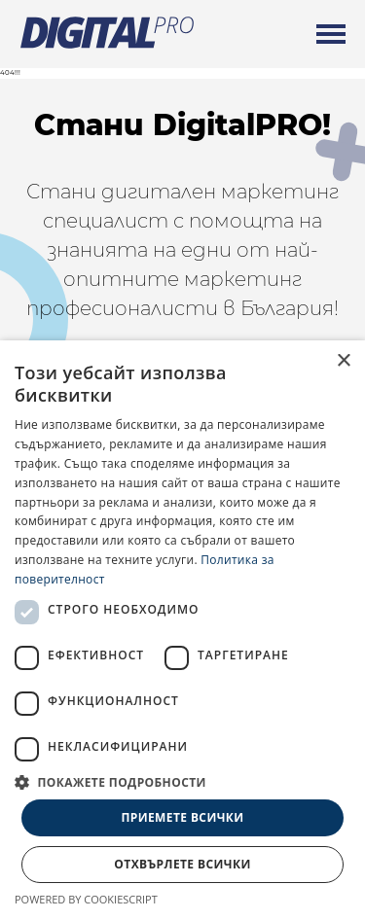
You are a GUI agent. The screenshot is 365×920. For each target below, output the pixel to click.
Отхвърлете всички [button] (182, 864)
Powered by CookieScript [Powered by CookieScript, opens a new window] (86, 899)
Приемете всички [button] (182, 817)
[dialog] (182, 630)
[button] (182, 782)
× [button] (343, 361)
